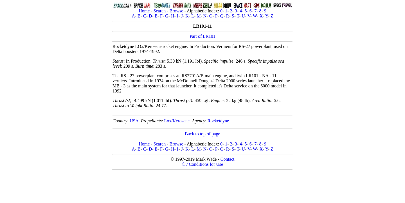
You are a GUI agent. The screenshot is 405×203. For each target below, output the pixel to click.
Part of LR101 (202, 36)
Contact (227, 159)
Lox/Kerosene (177, 120)
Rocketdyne (218, 120)
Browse (176, 10)
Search (160, 10)
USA (134, 120)
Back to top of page (202, 133)
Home (144, 10)
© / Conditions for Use (202, 164)
